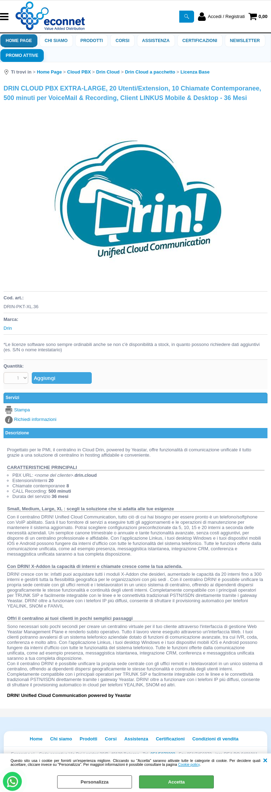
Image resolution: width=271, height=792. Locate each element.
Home (36, 738)
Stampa (22, 409)
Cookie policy (189, 765)
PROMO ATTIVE (22, 55)
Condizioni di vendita (215, 738)
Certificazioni (199, 40)
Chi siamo (56, 40)
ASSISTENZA (156, 40)
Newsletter (245, 40)
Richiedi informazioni (35, 419)
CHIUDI (265, 760)
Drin (8, 328)
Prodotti (91, 40)
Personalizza (95, 782)
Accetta (176, 782)
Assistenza (136, 738)
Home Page (19, 40)
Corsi (122, 40)
